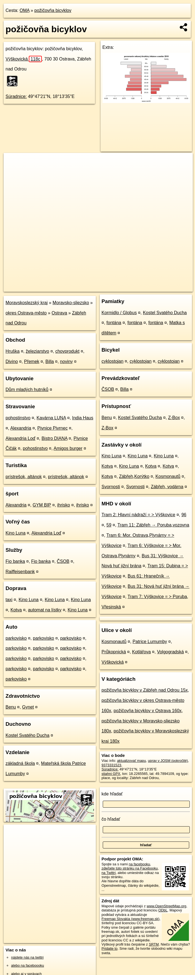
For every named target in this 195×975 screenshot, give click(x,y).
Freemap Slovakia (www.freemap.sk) (131, 919)
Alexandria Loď (20, 438)
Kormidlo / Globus (119, 312)
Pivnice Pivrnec (52, 428)
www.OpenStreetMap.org (166, 906)
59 (108, 525)
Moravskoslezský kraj (27, 302)
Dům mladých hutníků (27, 389)
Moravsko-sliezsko (71, 302)
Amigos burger (67, 448)
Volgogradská (170, 651)
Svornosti (111, 486)
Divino (12, 361)
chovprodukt (67, 351)
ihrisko (63, 505)
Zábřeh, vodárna (167, 486)
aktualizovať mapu (131, 761)
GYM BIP (42, 505)
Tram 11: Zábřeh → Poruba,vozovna (153, 525)
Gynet (28, 707)
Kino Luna (15, 533)
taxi (9, 599)
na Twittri (109, 873)
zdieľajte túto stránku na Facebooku (130, 868)
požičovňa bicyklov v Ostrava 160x (147, 710)
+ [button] (13, 162)
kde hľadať (112, 794)
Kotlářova (141, 651)
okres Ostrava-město (26, 313)
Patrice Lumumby (150, 641)
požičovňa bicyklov (52, 10)
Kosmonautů (167, 476)
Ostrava (59, 313)
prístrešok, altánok (24, 476)
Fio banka (15, 561)
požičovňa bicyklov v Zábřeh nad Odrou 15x (145, 690)
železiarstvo (37, 351)
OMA (25, 10)
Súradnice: (16, 96)
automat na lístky (44, 610)
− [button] (13, 171)
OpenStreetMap (97, 287)
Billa (49, 361)
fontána (113, 322)
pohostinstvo (18, 417)
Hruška (13, 351)
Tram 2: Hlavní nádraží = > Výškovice (138, 514)
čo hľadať (111, 819)
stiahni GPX (111, 774)
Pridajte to (110, 948)
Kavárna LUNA (51, 417)
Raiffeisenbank (20, 571)
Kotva (16, 610)
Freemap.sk (126, 287)
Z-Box (174, 417)
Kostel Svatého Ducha (27, 735)
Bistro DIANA (54, 438)
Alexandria (20, 428)
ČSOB (63, 561)
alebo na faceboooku (27, 965)
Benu (11, 707)
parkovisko (16, 638)
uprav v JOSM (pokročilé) (168, 761)
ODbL (162, 910)
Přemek (31, 361)
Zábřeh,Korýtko (134, 476)
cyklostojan (113, 361)
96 (183, 514)
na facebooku (139, 864)
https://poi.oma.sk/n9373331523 (167, 287)
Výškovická (24, 59)
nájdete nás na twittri (27, 957)
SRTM (154, 944)
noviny (66, 361)
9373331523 (111, 765)
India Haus (82, 417)
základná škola (20, 763)
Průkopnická (114, 651)
